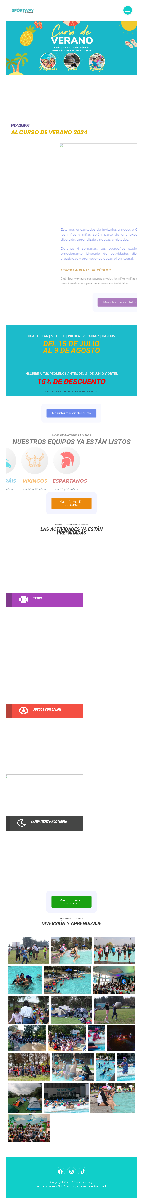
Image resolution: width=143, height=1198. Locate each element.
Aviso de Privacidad (92, 1186)
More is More (46, 1186)
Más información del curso (72, 503)
